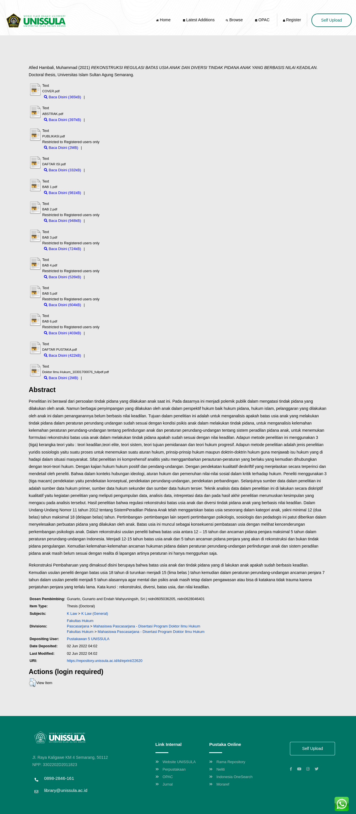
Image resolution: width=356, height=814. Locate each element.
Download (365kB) (101, 97)
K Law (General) (94, 613)
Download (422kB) (101, 355)
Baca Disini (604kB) (62, 305)
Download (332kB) (101, 170)
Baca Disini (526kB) (62, 277)
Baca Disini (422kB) (62, 355)
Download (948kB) (101, 220)
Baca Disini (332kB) (62, 170)
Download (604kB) (101, 305)
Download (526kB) (101, 277)
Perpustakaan (170, 769)
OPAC (262, 20)
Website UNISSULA (175, 762)
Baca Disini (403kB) (62, 333)
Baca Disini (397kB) (62, 120)
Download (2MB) (96, 147)
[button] (32, 682)
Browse (235, 20)
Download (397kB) (101, 120)
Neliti (217, 769)
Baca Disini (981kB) (62, 193)
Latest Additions (199, 20)
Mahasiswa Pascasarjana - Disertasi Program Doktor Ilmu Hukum (146, 626)
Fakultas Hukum (80, 621)
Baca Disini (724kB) (62, 249)
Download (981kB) (101, 193)
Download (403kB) (101, 333)
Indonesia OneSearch (231, 777)
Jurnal (164, 784)
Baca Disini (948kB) (62, 220)
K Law (72, 613)
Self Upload (331, 20)
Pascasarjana (78, 626)
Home (164, 20)
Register (292, 20)
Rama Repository (227, 762)
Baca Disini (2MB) (61, 147)
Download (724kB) (101, 249)
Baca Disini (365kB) (62, 97)
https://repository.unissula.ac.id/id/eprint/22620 (105, 661)
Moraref (219, 784)
